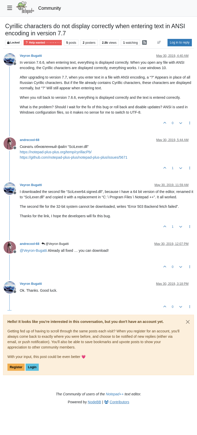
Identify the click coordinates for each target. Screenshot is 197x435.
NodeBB (94, 402)
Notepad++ (115, 394)
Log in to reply (180, 42)
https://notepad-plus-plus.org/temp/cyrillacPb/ (56, 152)
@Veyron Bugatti (55, 244)
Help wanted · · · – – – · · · (43, 42)
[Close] (188, 322)
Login (32, 367)
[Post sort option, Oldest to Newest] (159, 42)
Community (49, 8)
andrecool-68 (29, 140)
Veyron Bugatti (31, 56)
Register (16, 367)
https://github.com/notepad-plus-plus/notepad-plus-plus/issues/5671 (73, 157)
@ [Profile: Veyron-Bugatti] (33, 250)
